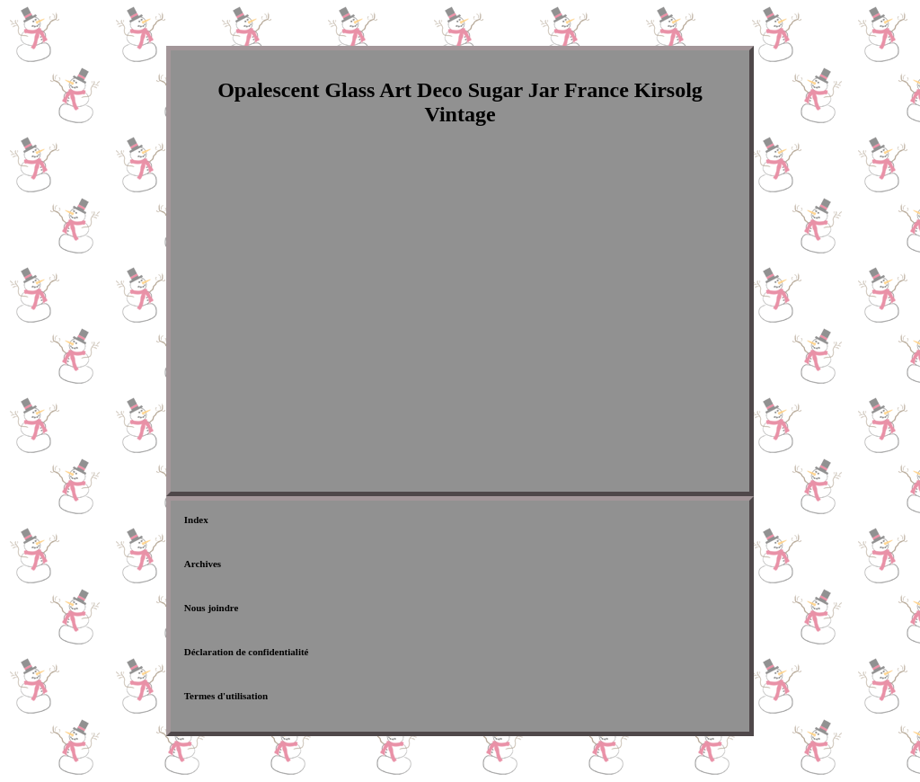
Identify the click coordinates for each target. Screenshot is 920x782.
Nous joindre (211, 607)
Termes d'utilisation (226, 695)
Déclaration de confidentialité (246, 651)
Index (196, 519)
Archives (202, 563)
